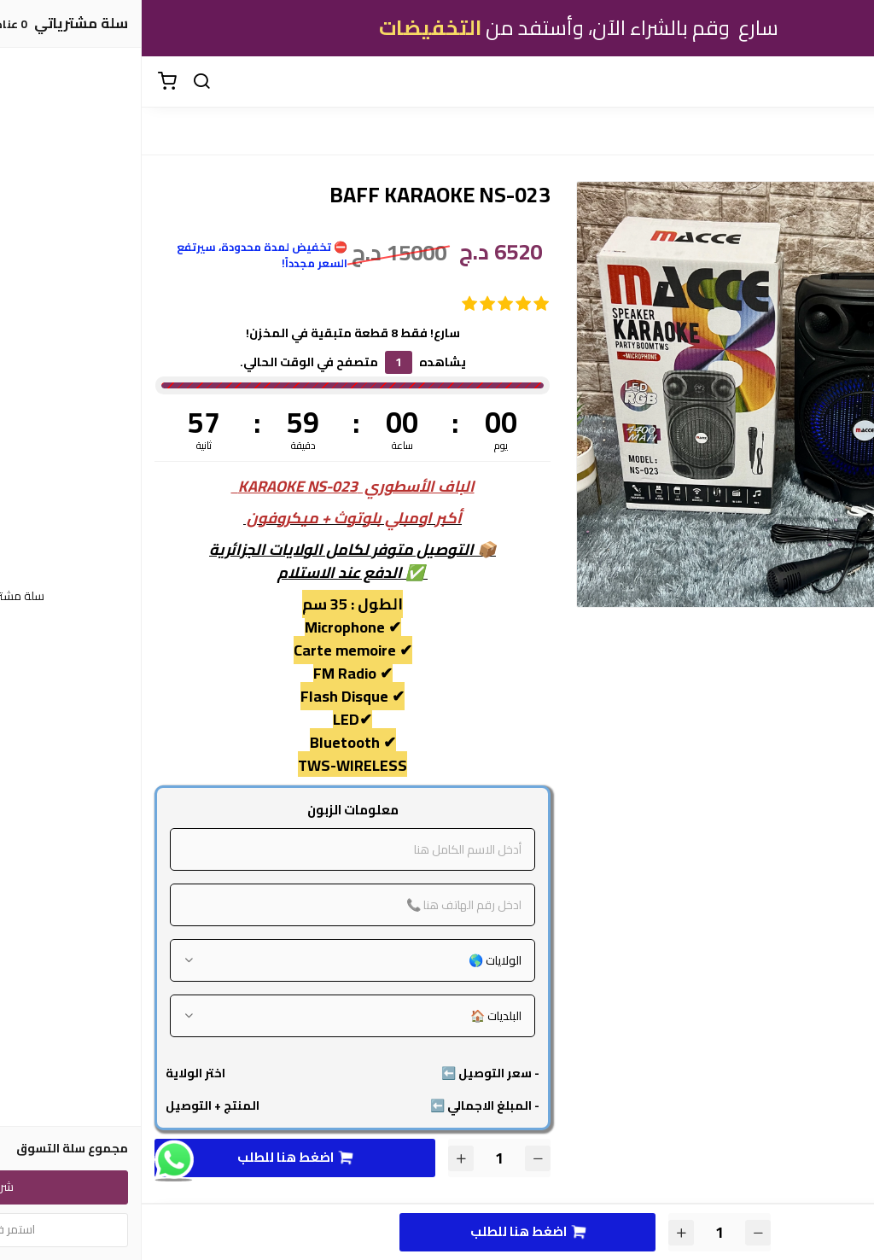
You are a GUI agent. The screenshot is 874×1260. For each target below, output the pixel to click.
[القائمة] (848, 82)
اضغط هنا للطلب (153, 1157)
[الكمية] (357, 1158)
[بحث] (60, 82)
